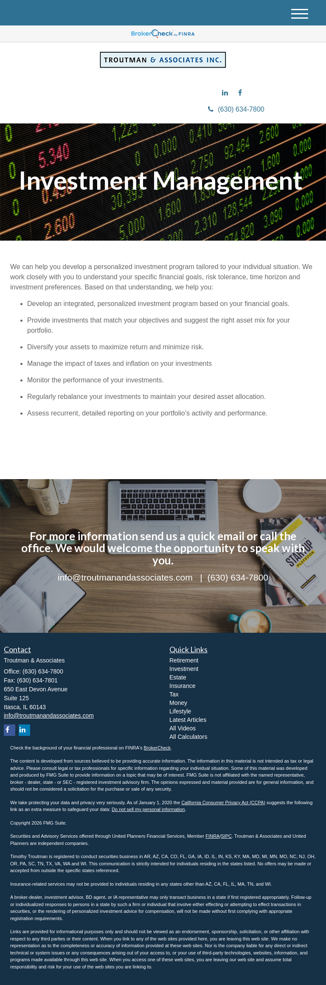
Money (178, 702)
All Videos (182, 728)
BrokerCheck (157, 747)
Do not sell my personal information (148, 809)
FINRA (212, 836)
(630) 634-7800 (236, 109)
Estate (177, 677)
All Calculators (188, 736)
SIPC (226, 836)
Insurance (182, 685)
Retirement (183, 660)
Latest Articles (187, 719)
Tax (174, 694)
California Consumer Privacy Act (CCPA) (223, 802)
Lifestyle (180, 711)
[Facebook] (242, 93)
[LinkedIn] (227, 93)
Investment (183, 668)
